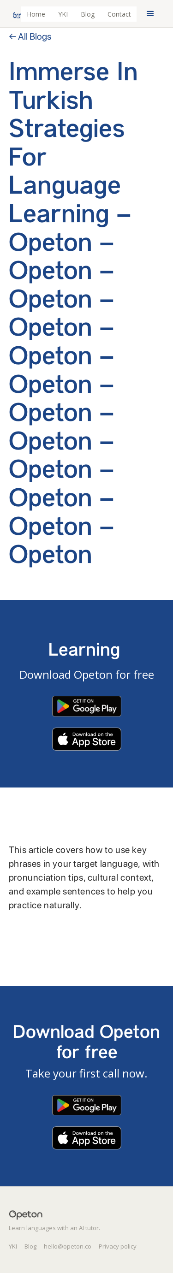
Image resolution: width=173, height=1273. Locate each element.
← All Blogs (30, 36)
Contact (119, 14)
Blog (88, 14)
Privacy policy (118, 1246)
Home (36, 14)
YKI (63, 14)
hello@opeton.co (67, 1246)
